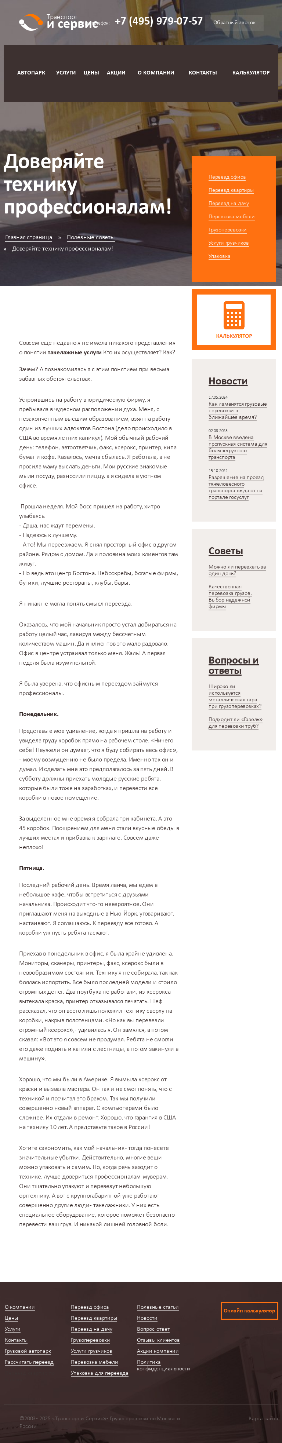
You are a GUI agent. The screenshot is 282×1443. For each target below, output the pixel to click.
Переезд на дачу (229, 204)
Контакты (203, 73)
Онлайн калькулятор (249, 1311)
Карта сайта (263, 1419)
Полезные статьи (158, 1307)
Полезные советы (91, 237)
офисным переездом (103, 683)
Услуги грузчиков (229, 243)
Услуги (66, 73)
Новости (147, 1318)
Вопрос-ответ (153, 1329)
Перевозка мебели (232, 217)
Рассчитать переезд (29, 1362)
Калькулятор (251, 73)
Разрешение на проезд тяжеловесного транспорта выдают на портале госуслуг (236, 487)
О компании (156, 73)
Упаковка (219, 256)
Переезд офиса (227, 177)
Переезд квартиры (231, 190)
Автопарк (31, 73)
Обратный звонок (234, 23)
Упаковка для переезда (100, 1373)
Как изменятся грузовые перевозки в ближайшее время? (238, 410)
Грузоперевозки (228, 230)
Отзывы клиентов (158, 1340)
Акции (116, 73)
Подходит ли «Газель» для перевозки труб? (236, 723)
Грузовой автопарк (28, 1351)
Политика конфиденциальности (163, 1365)
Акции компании (158, 1351)
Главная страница (28, 237)
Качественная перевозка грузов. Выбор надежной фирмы (230, 597)
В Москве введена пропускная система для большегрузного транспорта (238, 447)
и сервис (72, 21)
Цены (91, 73)
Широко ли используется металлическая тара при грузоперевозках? (235, 696)
